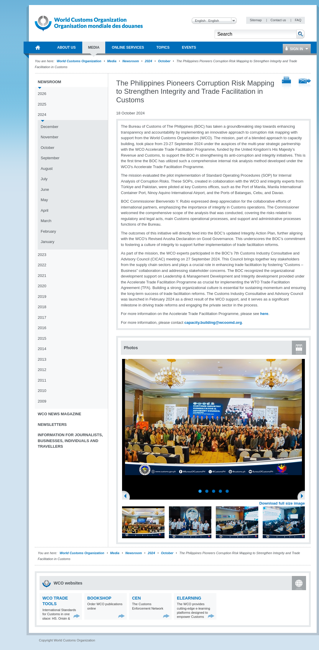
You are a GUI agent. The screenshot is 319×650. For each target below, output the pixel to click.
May (44, 200)
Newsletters (52, 424)
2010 (42, 390)
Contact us (278, 20)
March (46, 221)
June (45, 189)
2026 (42, 93)
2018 (42, 307)
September (50, 158)
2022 (42, 265)
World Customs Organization (79, 61)
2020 (42, 286)
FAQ (298, 20)
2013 (42, 359)
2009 (42, 401)
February (48, 231)
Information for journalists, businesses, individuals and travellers (70, 441)
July (44, 179)
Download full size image (282, 503)
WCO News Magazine (59, 414)
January (47, 241)
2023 (42, 254)
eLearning (189, 598)
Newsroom (130, 61)
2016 (42, 328)
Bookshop (99, 598)
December (49, 126)
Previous (127, 497)
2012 (42, 369)
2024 (148, 61)
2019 (42, 296)
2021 (42, 275)
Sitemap (256, 20)
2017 (42, 317)
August (46, 168)
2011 (42, 380)
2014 (42, 349)
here (264, 313)
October (164, 61)
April (44, 210)
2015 (42, 338)
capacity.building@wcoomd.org (213, 322)
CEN (136, 598)
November (49, 137)
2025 (42, 104)
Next (304, 497)
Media (111, 61)
